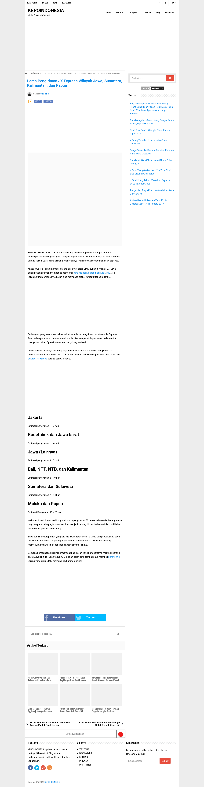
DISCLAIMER (85, 753)
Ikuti (174, 3)
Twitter (85, 618)
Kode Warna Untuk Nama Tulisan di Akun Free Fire (39, 679)
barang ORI (114, 556)
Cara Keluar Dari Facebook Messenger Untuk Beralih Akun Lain (99, 723)
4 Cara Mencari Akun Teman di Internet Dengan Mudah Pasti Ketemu (49, 723)
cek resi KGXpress (37, 358)
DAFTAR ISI (85, 764)
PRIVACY (83, 761)
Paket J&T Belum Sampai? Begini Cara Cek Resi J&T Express (72, 711)
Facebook (54, 618)
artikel (38, 101)
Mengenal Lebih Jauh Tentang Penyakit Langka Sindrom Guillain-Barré (105, 711)
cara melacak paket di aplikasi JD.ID (91, 272)
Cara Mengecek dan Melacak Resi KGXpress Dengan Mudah (105, 679)
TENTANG (84, 749)
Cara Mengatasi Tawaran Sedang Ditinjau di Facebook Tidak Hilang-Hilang (41, 711)
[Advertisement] (102, 44)
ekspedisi (48, 101)
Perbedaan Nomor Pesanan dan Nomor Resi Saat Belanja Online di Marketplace (73, 680)
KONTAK (83, 757)
